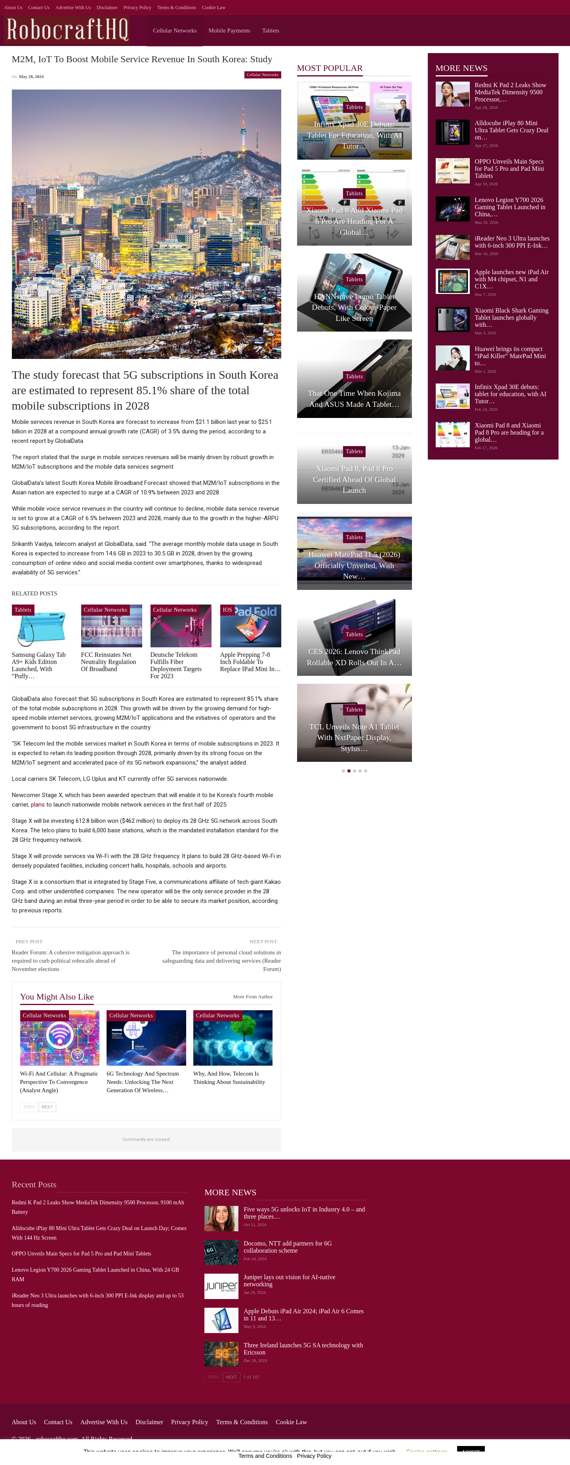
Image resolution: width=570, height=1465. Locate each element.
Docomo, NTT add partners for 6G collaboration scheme (288, 1247)
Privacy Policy (137, 7)
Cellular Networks (174, 30)
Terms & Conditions (176, 7)
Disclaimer (107, 7)
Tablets (270, 30)
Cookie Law (213, 7)
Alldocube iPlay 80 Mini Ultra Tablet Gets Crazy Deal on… (512, 130)
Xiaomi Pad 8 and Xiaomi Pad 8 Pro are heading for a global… (509, 432)
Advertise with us (73, 7)
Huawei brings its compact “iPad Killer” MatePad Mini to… (510, 355)
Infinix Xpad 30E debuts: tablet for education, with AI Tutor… (511, 393)
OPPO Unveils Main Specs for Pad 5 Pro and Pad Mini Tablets (509, 168)
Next (47, 1107)
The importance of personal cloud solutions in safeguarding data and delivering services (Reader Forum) (221, 960)
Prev (29, 1107)
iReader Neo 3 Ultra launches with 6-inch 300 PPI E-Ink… (512, 242)
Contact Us (39, 7)
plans (38, 804)
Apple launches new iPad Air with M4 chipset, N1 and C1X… (512, 279)
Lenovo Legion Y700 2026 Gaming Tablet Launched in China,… (510, 206)
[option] (354, 426)
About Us (13, 7)
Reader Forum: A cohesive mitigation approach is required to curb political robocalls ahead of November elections (71, 960)
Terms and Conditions (265, 1456)
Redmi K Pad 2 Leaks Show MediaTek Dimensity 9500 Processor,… (511, 92)
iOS (228, 610)
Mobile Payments (229, 30)
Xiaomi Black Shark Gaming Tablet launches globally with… (512, 317)
